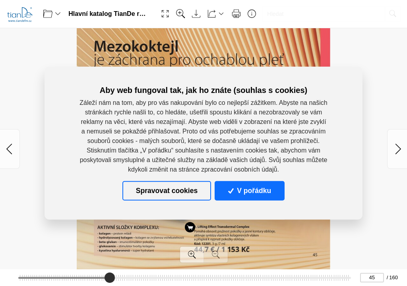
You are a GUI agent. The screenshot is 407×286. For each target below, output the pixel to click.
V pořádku (249, 191)
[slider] (110, 277)
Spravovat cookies (167, 191)
